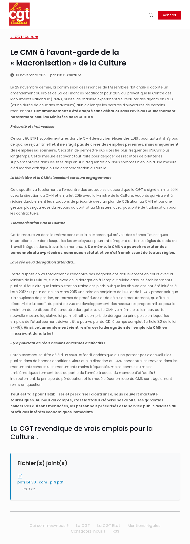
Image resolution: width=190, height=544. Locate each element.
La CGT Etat (108, 525)
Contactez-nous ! (88, 531)
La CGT (83, 525)
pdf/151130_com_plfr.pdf (40, 482)
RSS (116, 531)
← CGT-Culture (24, 36)
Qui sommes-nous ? (49, 525)
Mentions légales (144, 525)
